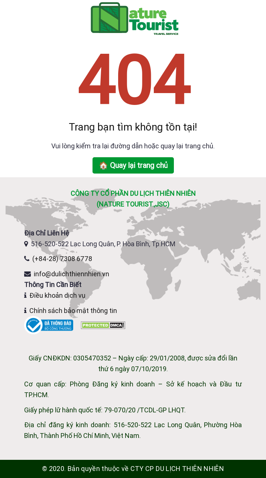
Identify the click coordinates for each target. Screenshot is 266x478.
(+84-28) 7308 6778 (62, 258)
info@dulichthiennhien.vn (71, 274)
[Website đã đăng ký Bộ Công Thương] (49, 324)
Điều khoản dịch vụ (57, 295)
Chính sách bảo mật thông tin (73, 310)
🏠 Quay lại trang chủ (133, 165)
